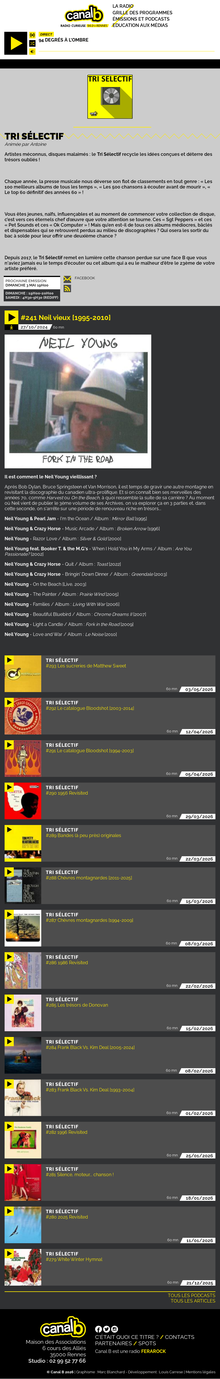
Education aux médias (140, 25)
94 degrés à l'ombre (64, 40)
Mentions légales (200, 1372)
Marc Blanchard (111, 1372)
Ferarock (153, 1351)
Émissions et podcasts (141, 19)
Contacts (180, 1337)
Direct (46, 34)
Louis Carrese (171, 1372)
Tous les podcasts (191, 1295)
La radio (123, 6)
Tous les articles (193, 1301)
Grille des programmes (142, 12)
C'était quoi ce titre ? (127, 1337)
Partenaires (113, 1343)
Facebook (85, 278)
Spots (147, 1343)
